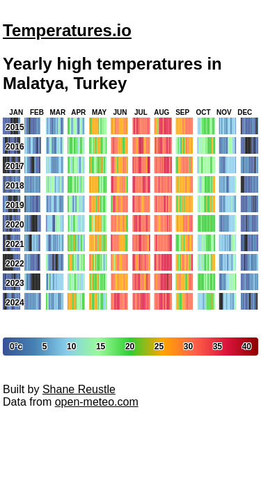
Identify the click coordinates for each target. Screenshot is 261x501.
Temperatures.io (67, 30)
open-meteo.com (97, 402)
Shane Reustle (79, 389)
